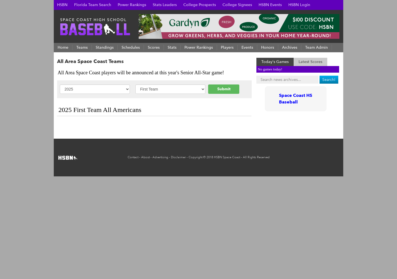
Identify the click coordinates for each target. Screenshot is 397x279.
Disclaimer (178, 157)
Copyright (195, 157)
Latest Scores (310, 61)
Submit (223, 89)
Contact (133, 157)
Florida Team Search (92, 4)
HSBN (62, 4)
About (145, 157)
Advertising (160, 157)
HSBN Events (270, 4)
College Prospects (199, 4)
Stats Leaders (165, 4)
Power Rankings (132, 4)
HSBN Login (299, 4)
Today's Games (275, 61)
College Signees (237, 4)
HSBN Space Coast (227, 157)
